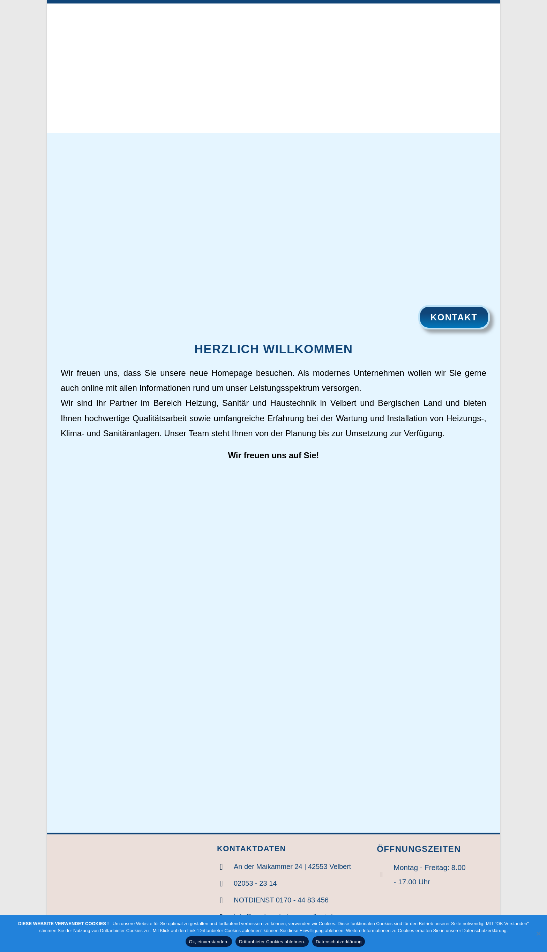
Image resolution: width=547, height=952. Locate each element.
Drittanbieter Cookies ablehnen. (272, 941)
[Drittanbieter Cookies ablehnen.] (538, 933)
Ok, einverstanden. (209, 941)
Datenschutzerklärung (338, 941)
